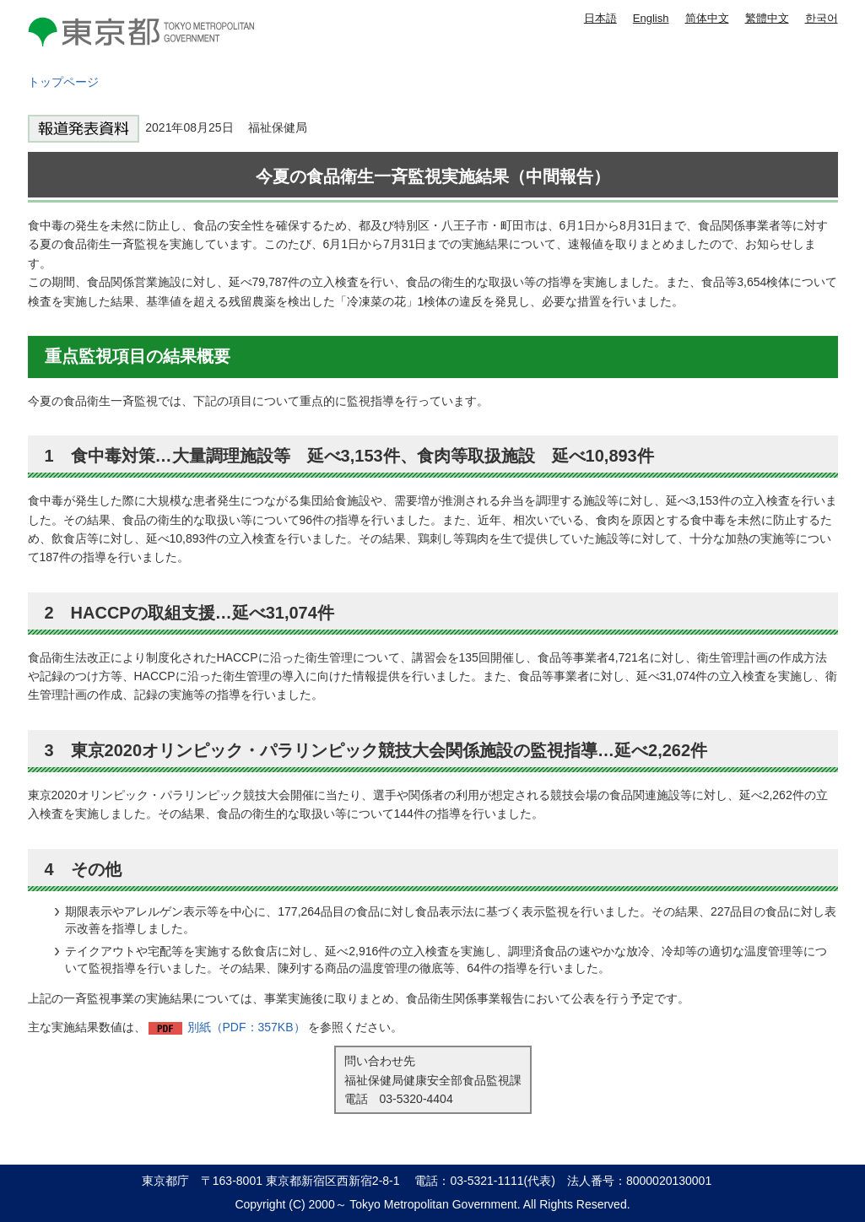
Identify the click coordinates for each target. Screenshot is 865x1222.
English (651, 18)
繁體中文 (767, 18)
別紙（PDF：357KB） (246, 1027)
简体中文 (707, 18)
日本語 (600, 18)
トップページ (63, 82)
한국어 (821, 18)
